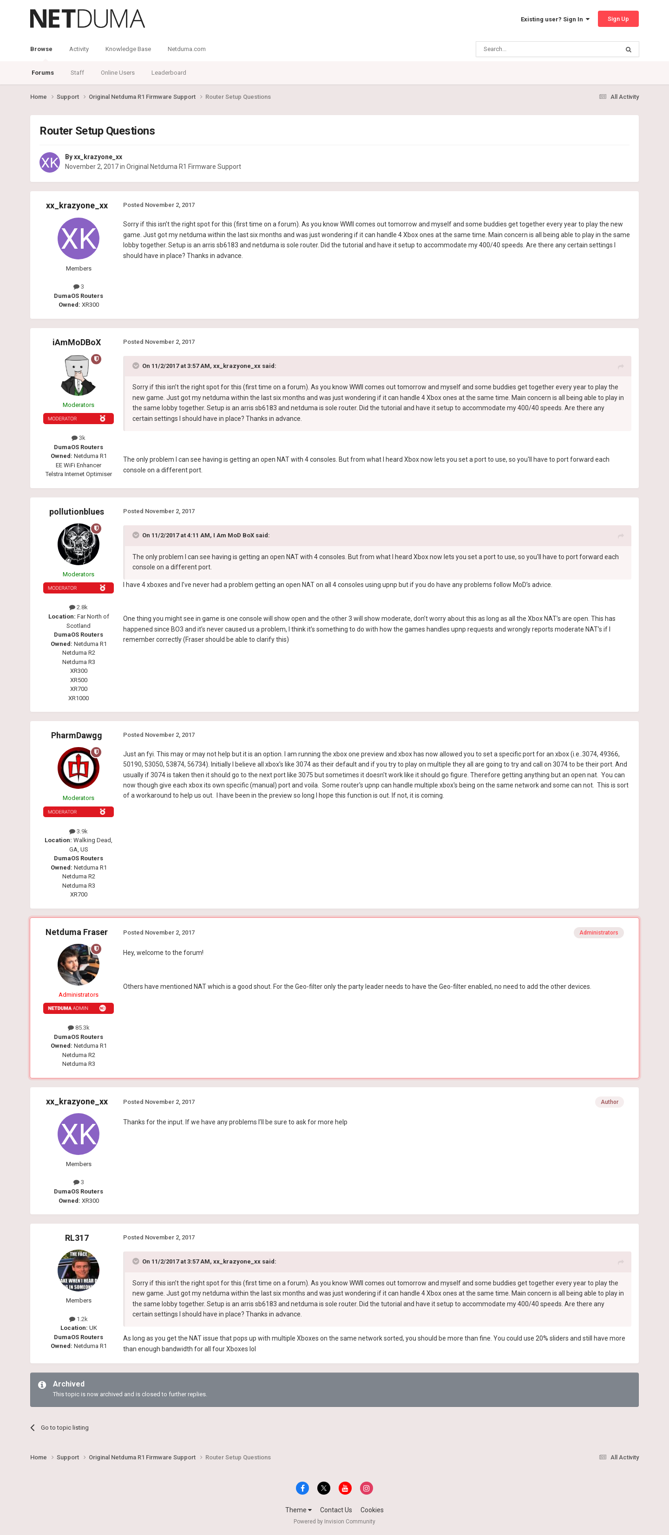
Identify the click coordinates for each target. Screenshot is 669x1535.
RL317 (77, 1238)
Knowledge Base (128, 48)
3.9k (78, 831)
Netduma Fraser (77, 932)
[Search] (525, 49)
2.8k (78, 607)
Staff (77, 72)
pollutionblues (76, 511)
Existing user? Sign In (555, 19)
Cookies (372, 1510)
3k (78, 437)
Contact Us (336, 1510)
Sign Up (618, 18)
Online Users (118, 72)
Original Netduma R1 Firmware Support (183, 166)
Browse (41, 53)
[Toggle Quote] (136, 365)
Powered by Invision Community (334, 1521)
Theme (298, 1510)
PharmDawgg (76, 735)
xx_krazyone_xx (98, 157)
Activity (79, 48)
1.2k (78, 1319)
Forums (43, 72)
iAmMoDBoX (76, 342)
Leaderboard (168, 72)
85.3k (79, 1027)
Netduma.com (187, 48)
